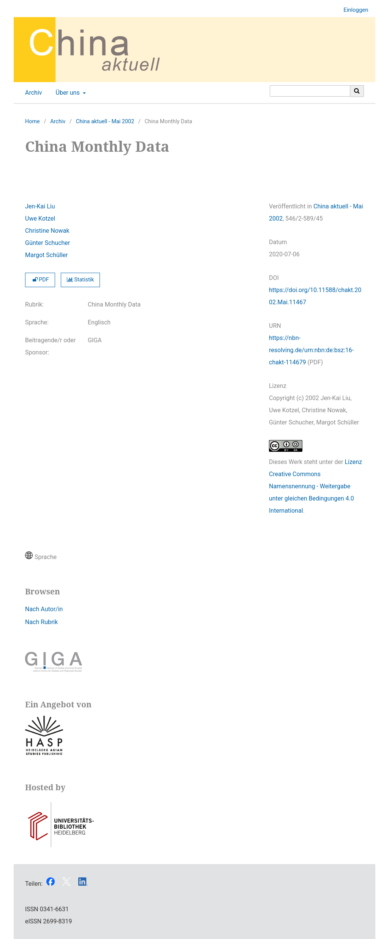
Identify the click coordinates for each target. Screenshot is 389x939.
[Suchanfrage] (310, 91)
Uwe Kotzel (40, 218)
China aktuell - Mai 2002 (105, 121)
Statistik (80, 279)
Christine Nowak (47, 230)
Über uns (67, 93)
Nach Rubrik (41, 622)
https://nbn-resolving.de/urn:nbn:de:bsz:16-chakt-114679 (311, 350)
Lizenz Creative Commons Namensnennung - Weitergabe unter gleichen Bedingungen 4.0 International (315, 486)
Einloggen (353, 10)
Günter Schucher (47, 242)
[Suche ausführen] (357, 91)
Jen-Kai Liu (40, 206)
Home (32, 121)
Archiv (32, 93)
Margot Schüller (46, 255)
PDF (40, 279)
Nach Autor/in (44, 609)
